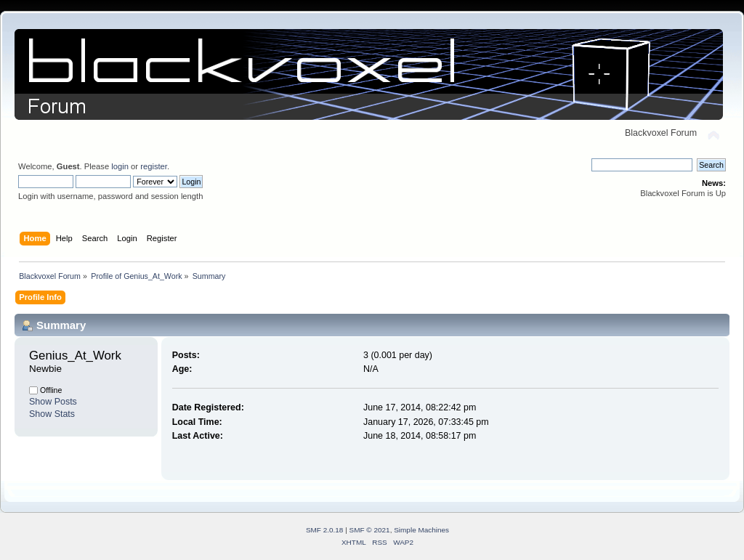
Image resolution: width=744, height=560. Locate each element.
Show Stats (52, 414)
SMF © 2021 (369, 530)
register (153, 166)
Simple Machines (421, 530)
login (120, 166)
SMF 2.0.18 (325, 530)
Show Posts (53, 402)
